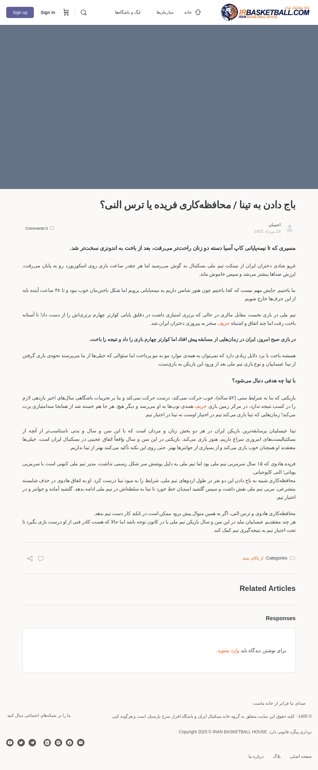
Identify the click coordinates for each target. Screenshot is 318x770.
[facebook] (69, 742)
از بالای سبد (253, 558)
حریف (224, 323)
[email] (80, 742)
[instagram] (58, 742)
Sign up (20, 12)
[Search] (83, 12)
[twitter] (21, 742)
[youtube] (10, 742)
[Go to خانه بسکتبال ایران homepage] (265, 11)
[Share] (30, 559)
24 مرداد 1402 (267, 231)
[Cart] (65, 12)
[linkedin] (47, 742)
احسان (275, 224)
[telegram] (32, 742)
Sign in (48, 12)
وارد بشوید (228, 650)
